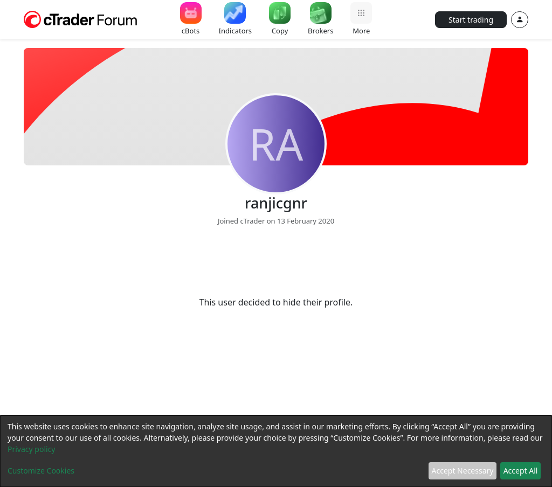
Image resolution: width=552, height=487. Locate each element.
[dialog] (276, 451)
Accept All (520, 470)
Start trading (470, 20)
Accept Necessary (463, 470)
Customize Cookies (41, 470)
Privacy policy (32, 449)
